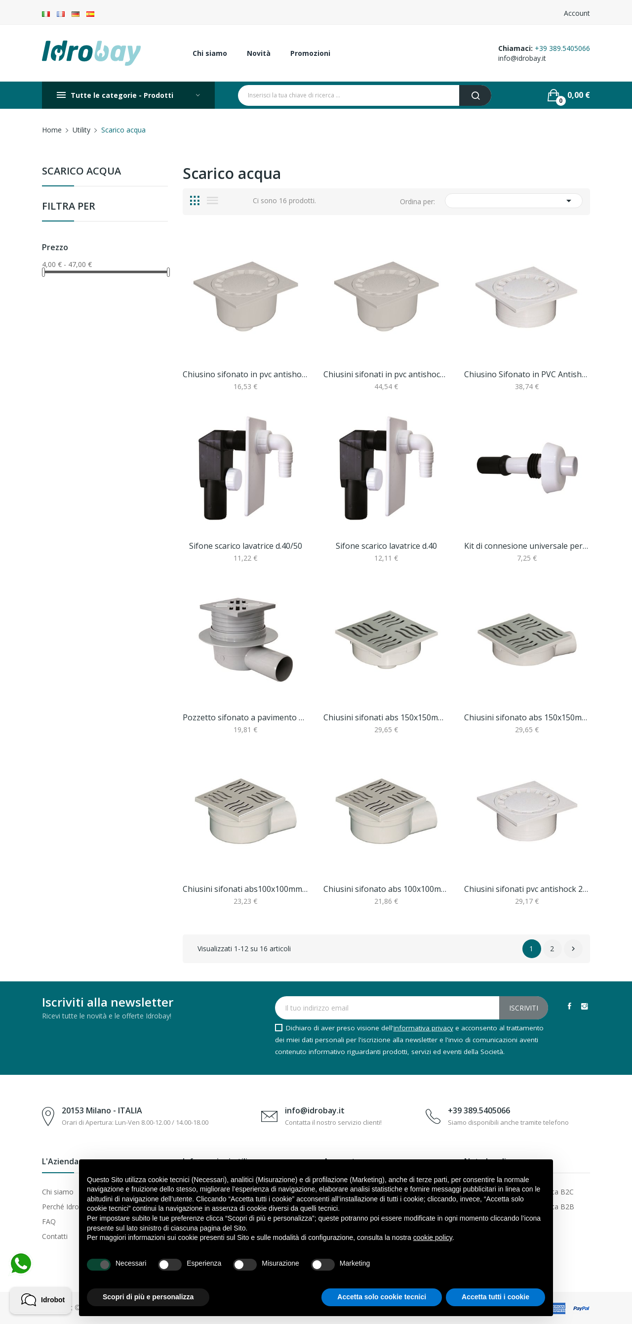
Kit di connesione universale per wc (527, 546)
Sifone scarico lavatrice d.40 (386, 546)
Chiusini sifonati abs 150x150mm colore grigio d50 (386, 717)
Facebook (569, 1006)
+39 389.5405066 (562, 48)
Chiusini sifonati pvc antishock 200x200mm (527, 889)
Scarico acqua (81, 171)
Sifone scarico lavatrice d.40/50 (245, 546)
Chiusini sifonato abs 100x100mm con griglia (386, 889)
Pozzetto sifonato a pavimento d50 (246, 717)
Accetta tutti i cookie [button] (495, 1297)
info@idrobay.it (522, 58)
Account (577, 13)
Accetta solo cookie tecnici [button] (381, 1297)
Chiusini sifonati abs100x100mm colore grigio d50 (246, 889)
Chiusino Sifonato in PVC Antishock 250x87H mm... (527, 374)
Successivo (573, 948)
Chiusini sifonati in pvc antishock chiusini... (386, 374)
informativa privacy (423, 1027)
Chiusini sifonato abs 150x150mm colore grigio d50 (527, 717)
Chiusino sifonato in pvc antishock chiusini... (246, 374)
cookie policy (432, 1237)
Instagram (584, 1006)
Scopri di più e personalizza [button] (148, 1297)
